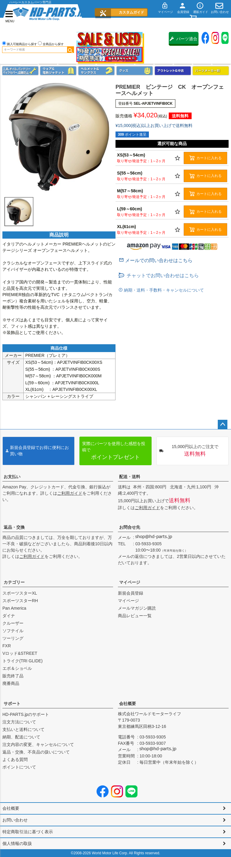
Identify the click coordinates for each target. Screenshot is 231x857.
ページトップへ (222, 424)
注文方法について (19, 721)
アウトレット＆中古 (173, 71)
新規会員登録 (130, 593)
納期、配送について (21, 737)
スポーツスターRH (20, 600)
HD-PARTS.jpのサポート (25, 714)
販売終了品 (12, 675)
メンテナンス (20, 71)
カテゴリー (14, 582)
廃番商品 (10, 683)
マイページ (129, 582)
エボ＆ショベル (17, 668)
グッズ (134, 71)
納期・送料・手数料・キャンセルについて (163, 290)
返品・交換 (14, 527)
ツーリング (12, 638)
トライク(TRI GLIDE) (22, 660)
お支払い (12, 476)
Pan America (14, 608)
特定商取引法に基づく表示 (27, 831)
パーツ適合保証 (183, 41)
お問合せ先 (129, 527)
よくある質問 (15, 759)
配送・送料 (129, 476)
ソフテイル (12, 630)
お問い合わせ (15, 820)
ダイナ (8, 615)
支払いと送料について (23, 729)
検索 (70, 50)
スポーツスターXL (19, 593)
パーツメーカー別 (211, 71)
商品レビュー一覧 (135, 615)
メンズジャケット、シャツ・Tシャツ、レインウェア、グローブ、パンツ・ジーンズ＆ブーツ (58, 71)
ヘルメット (96, 71)
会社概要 (127, 703)
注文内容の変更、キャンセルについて (38, 744)
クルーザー (12, 623)
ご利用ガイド (69, 493)
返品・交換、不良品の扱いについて (36, 752)
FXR (6, 645)
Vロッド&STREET (19, 653)
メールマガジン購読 (137, 608)
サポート (12, 703)
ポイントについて (19, 767)
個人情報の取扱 (17, 843)
